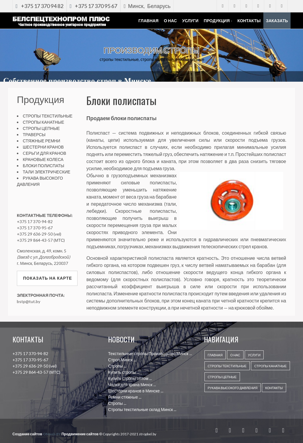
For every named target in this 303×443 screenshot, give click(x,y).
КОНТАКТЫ (274, 388)
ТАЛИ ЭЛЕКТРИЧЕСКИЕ (46, 171)
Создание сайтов (27, 434)
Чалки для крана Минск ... (132, 384)
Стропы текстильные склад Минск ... (142, 409)
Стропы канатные (270, 366)
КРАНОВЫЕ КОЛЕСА (43, 159)
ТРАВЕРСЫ (34, 134)
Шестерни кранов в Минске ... (135, 390)
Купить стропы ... (123, 372)
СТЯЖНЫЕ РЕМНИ (41, 140)
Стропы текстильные (227, 366)
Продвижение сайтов (80, 434)
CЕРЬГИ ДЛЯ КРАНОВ (44, 153)
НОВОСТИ (121, 339)
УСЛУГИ (254, 355)
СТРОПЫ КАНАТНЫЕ (43, 122)
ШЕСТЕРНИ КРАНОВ (43, 146)
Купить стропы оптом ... (130, 378)
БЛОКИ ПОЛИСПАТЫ (43, 165)
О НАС (235, 355)
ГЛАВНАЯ (215, 355)
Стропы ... (117, 365)
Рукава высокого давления (233, 388)
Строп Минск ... (122, 359)
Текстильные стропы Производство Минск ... (150, 353)
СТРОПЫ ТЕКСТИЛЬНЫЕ (47, 115)
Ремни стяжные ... (124, 396)
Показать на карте (47, 278)
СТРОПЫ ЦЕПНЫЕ (41, 128)
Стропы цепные (222, 377)
